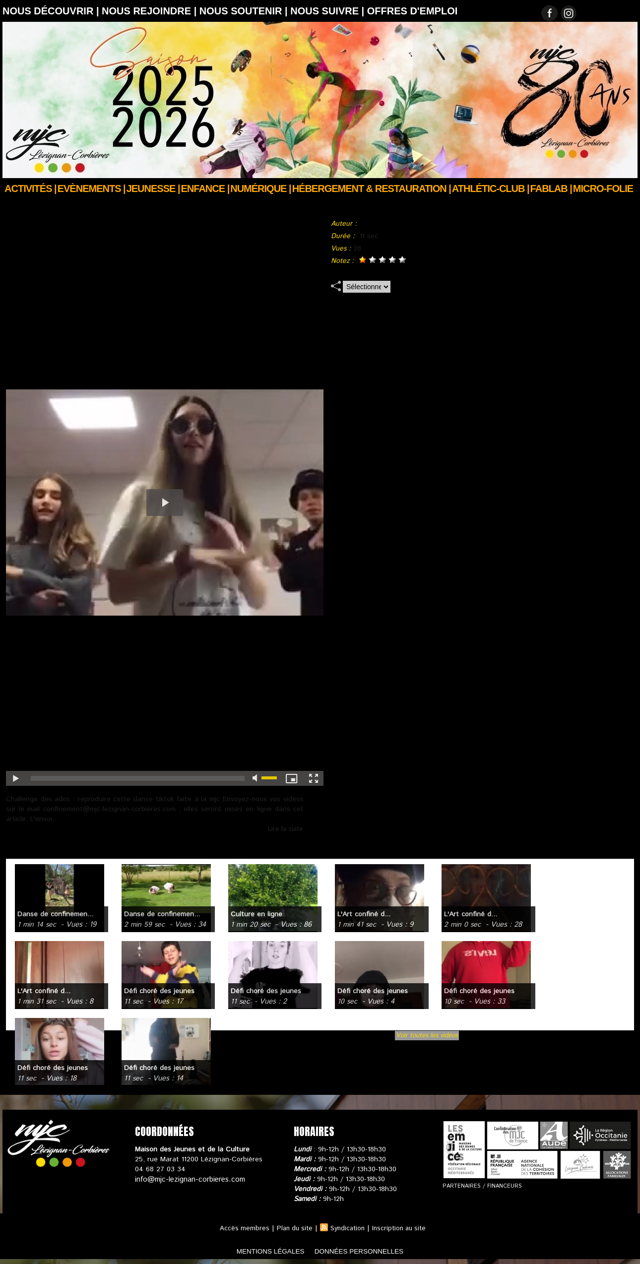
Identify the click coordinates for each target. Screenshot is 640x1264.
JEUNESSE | (153, 188)
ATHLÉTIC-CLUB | (490, 188)
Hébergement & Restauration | (371, 188)
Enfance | (205, 188)
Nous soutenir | (244, 10)
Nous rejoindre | (150, 10)
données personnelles (371, 1251)
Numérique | (260, 188)
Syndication (347, 1228)
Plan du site (291, 1228)
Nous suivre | (328, 10)
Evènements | (92, 188)
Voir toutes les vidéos (427, 1035)
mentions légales (257, 1251)
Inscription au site (402, 1228)
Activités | (30, 188)
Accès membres (240, 1228)
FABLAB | (551, 188)
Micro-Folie (603, 188)
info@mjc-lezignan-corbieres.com (187, 1179)
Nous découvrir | (52, 10)
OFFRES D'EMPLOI (412, 10)
